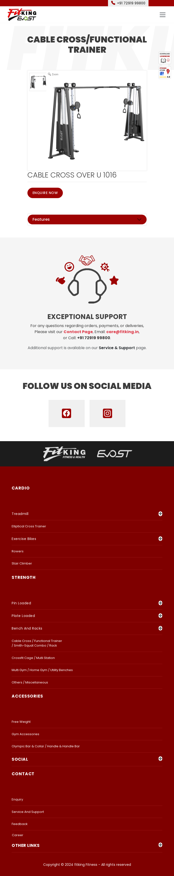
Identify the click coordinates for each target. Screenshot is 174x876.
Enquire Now (45, 192)
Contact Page (78, 332)
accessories (27, 696)
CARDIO (21, 488)
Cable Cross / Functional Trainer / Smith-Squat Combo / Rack (37, 643)
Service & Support (117, 348)
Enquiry (17, 799)
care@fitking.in (122, 332)
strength (24, 577)
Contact (23, 774)
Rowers (18, 551)
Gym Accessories (25, 734)
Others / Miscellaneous (30, 682)
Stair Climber (22, 563)
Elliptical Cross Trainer (29, 526)
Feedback (20, 824)
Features (41, 219)
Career (17, 835)
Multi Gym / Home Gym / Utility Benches (42, 670)
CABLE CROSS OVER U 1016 (72, 175)
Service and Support (28, 811)
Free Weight (21, 721)
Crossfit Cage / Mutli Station (33, 658)
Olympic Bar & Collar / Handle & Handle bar (46, 746)
